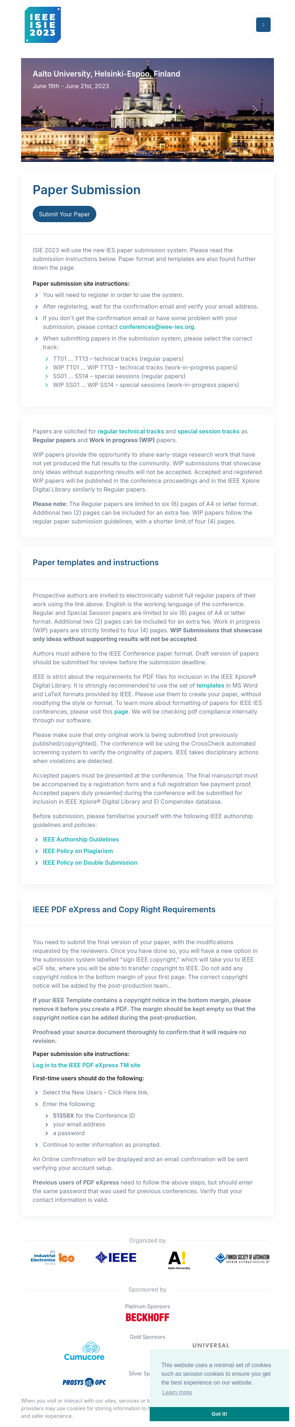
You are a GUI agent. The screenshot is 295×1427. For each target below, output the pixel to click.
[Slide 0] (88, 152)
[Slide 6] (167, 152)
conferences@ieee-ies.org (156, 326)
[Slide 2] (114, 152)
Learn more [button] (177, 1392)
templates (210, 685)
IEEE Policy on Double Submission (90, 862)
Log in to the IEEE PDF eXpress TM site (87, 1065)
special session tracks (208, 431)
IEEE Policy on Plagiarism (78, 851)
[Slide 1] (101, 152)
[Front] (43, 24)
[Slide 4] (141, 152)
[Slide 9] (206, 152)
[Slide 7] (180, 152)
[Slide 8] (193, 152)
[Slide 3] (127, 152)
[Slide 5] (154, 152)
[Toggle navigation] (263, 24)
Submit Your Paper (64, 214)
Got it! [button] (219, 1414)
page (121, 711)
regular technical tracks (131, 431)
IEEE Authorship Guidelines (81, 839)
